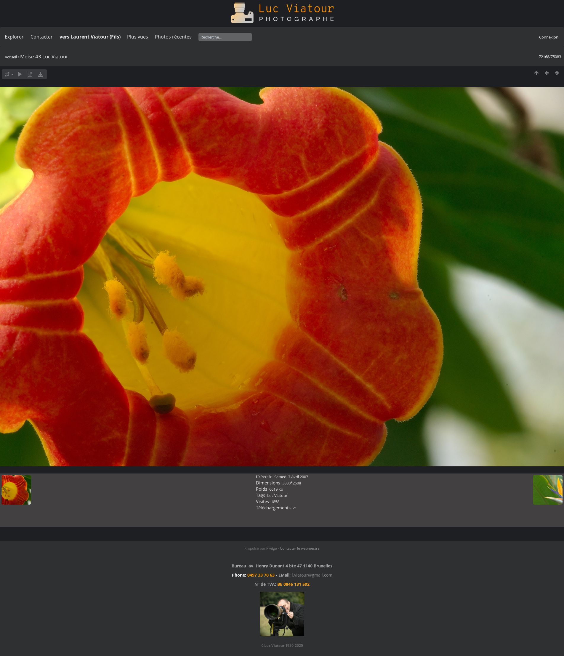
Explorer (14, 36)
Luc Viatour (277, 495)
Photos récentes (173, 36)
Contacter (42, 36)
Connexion (548, 37)
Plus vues (137, 36)
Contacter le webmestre (300, 548)
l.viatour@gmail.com (312, 575)
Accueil (11, 57)
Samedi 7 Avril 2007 (291, 476)
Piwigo (271, 548)
